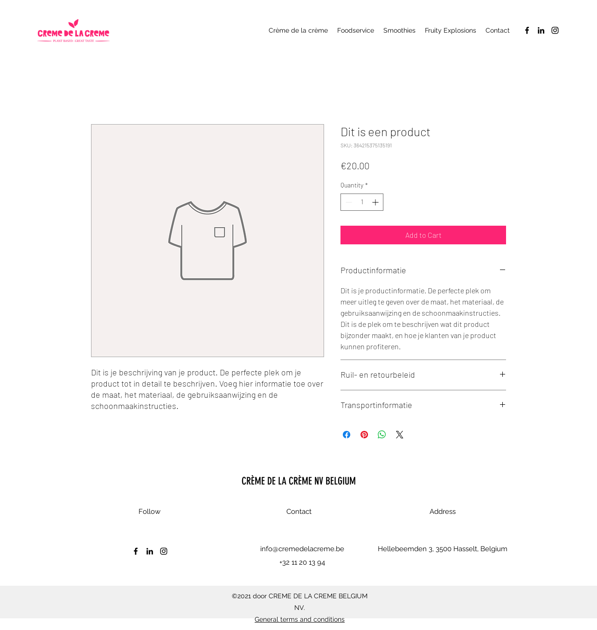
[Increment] (376, 202)
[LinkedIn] (541, 30)
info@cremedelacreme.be (302, 549)
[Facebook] (527, 30)
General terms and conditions (300, 619)
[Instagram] (555, 30)
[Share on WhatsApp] (382, 434)
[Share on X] (399, 434)
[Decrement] (348, 202)
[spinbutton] (362, 202)
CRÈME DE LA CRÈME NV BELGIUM (299, 481)
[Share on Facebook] (346, 434)
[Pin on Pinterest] (364, 434)
